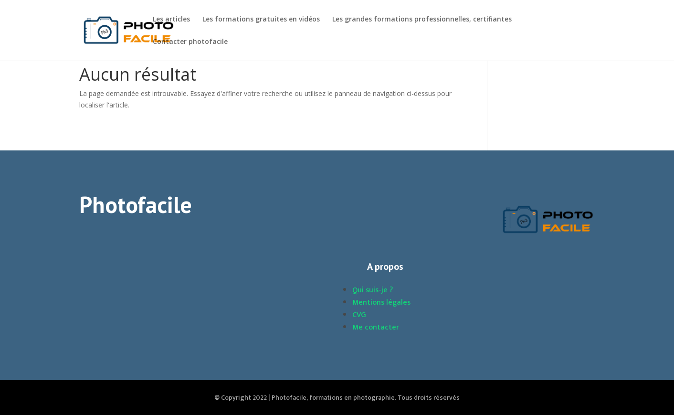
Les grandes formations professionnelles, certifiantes (422, 19)
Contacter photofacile (190, 42)
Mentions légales (381, 302)
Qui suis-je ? (372, 290)
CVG (359, 315)
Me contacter (375, 327)
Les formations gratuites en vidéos (261, 19)
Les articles (171, 19)
